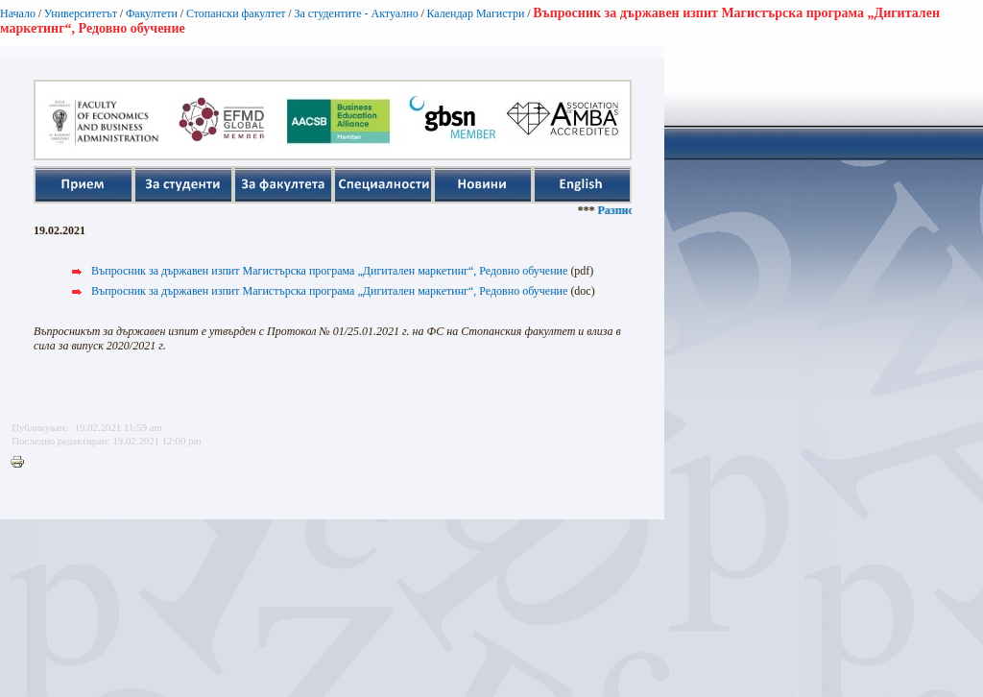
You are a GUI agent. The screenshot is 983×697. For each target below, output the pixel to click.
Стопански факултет (236, 13)
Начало (18, 13)
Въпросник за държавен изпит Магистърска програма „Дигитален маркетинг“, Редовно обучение (329, 270)
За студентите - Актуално (356, 13)
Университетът (80, 13)
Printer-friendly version (22, 462)
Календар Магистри (475, 13)
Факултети (152, 13)
